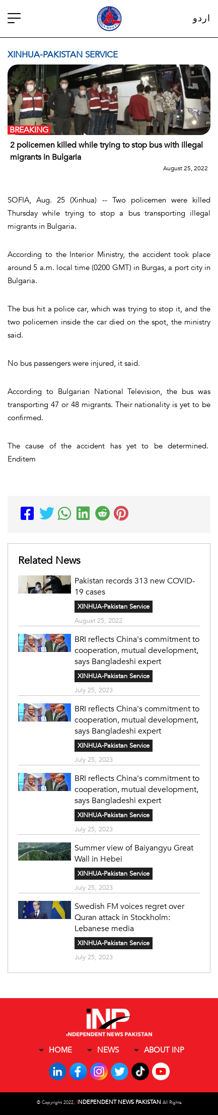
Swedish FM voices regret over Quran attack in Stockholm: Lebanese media (129, 917)
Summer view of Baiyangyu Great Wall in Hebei (134, 853)
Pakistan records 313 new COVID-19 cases (135, 586)
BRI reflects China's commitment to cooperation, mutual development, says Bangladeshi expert (137, 650)
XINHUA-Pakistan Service (114, 606)
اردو (201, 18)
